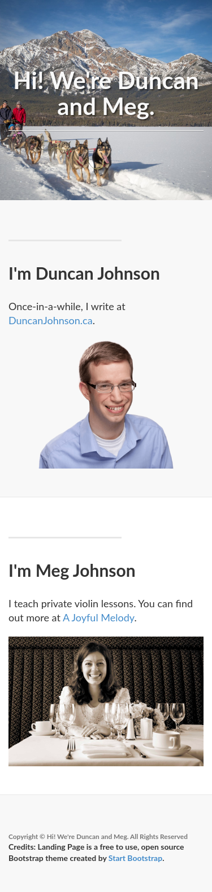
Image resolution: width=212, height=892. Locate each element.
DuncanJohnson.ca (50, 320)
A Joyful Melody (98, 617)
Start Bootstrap (135, 858)
